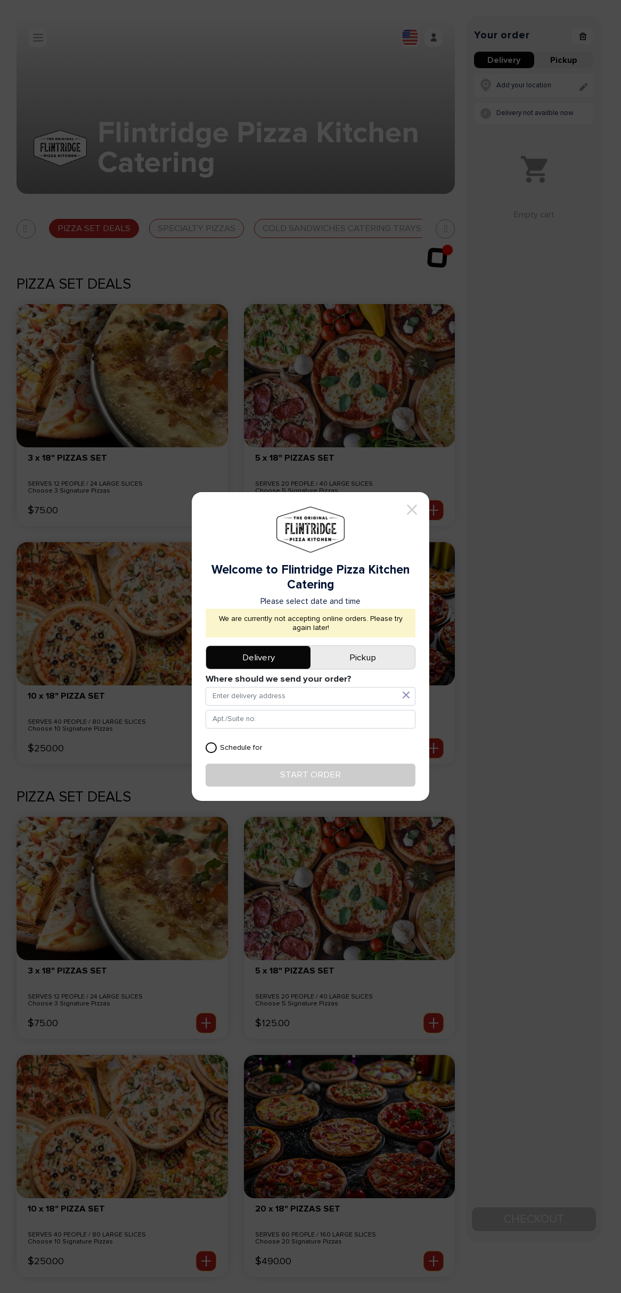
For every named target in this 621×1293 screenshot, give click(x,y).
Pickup (362, 657)
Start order (310, 775)
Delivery (258, 657)
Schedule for (234, 748)
